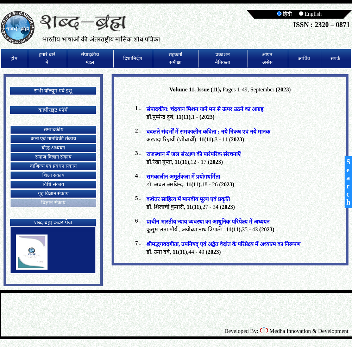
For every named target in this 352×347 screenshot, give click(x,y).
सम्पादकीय (53, 129)
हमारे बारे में (47, 58)
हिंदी (284, 14)
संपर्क (335, 58)
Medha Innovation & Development (304, 331)
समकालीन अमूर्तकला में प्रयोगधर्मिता (183, 177)
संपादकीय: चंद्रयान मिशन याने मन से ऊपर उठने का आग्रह (204, 109)
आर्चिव (304, 58)
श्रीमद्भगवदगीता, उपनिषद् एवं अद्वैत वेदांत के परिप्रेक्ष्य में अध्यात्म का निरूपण (223, 244)
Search (348, 182)
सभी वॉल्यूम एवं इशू (52, 91)
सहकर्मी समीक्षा (175, 58)
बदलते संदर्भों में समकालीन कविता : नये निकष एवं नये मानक (208, 132)
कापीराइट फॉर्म (53, 110)
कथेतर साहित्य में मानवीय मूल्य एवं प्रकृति (188, 199)
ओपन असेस (267, 58)
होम (14, 58)
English (310, 14)
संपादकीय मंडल (90, 58)
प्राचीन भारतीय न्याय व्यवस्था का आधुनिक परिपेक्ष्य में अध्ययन (208, 222)
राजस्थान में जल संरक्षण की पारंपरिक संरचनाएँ (193, 154)
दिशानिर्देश (132, 58)
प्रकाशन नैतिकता (222, 58)
